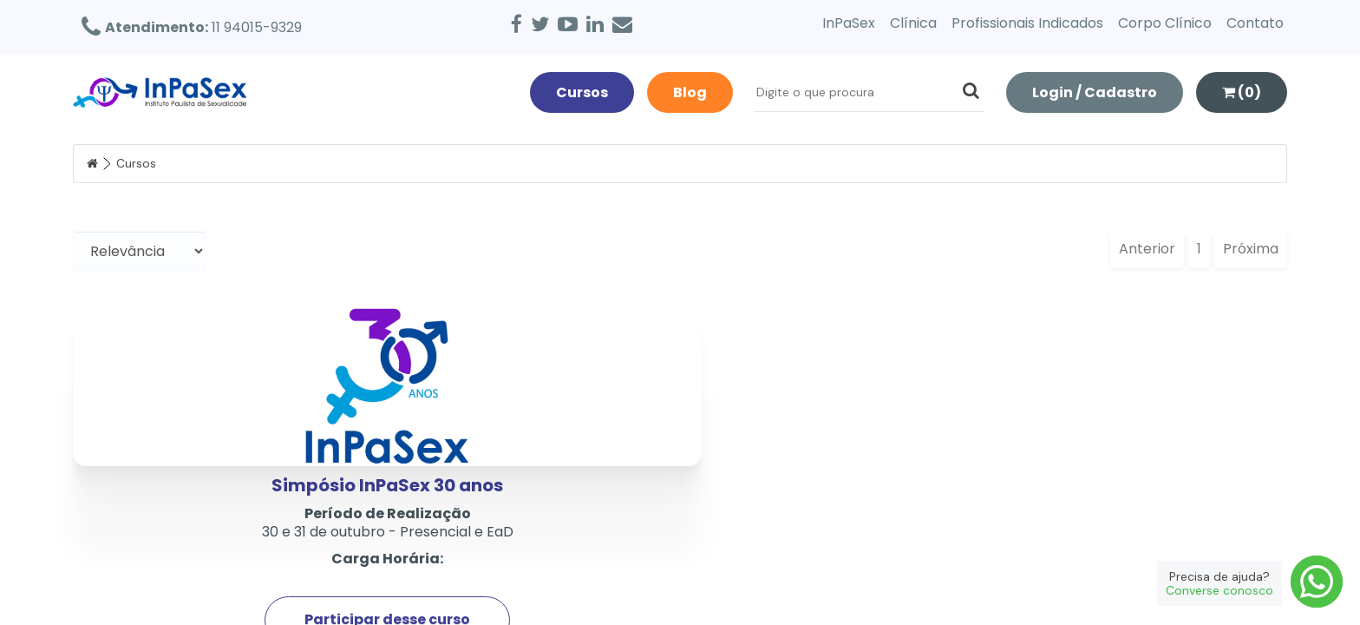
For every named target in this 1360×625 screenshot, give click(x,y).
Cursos (582, 92)
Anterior (1147, 249)
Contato (1255, 23)
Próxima (1250, 249)
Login (1094, 92)
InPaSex (848, 23)
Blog (690, 92)
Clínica (913, 23)
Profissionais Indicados (1027, 23)
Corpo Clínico (1165, 23)
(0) (1241, 92)
